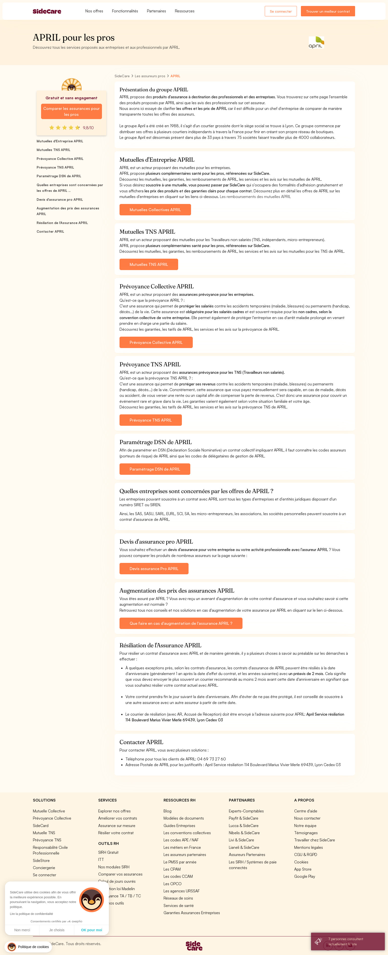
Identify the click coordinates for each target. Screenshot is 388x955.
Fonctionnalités (125, 10)
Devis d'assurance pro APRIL (60, 199)
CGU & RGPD (305, 854)
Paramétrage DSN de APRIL (59, 176)
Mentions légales (308, 847)
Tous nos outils (111, 903)
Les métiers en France (182, 847)
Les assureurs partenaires (185, 854)
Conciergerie (44, 867)
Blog (167, 810)
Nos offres (94, 10)
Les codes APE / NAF (181, 839)
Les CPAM (172, 869)
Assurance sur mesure (116, 825)
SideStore (41, 860)
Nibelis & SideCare (244, 832)
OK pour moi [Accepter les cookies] (48, 930)
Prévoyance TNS (47, 839)
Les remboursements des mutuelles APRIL (255, 196)
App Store (303, 869)
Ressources (184, 10)
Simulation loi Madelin (116, 888)
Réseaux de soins (178, 898)
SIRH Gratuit (108, 852)
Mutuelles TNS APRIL (53, 150)
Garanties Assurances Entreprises (192, 912)
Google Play (304, 876)
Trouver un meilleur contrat (328, 11)
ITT (101, 859)
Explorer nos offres (114, 810)
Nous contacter (307, 818)
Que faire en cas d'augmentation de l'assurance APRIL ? (181, 623)
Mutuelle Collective (49, 810)
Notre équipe (305, 825)
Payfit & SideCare (243, 818)
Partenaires (156, 10)
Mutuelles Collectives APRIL (155, 209)
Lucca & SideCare (244, 825)
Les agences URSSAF (182, 890)
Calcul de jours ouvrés (117, 881)
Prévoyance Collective (52, 818)
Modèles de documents (184, 818)
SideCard (40, 825)
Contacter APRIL (50, 231)
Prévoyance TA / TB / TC (119, 895)
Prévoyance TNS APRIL (55, 167)
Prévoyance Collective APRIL (60, 159)
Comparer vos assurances (120, 874)
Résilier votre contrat (116, 832)
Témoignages (306, 832)
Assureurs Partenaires (247, 854)
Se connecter (281, 11)
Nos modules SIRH (113, 866)
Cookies (301, 861)
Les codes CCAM (178, 876)
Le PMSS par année (180, 861)
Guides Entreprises (179, 825)
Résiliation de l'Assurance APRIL (62, 223)
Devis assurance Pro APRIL (154, 568)
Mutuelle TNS (44, 832)
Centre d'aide (305, 810)
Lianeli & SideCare (244, 847)
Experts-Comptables (246, 810)
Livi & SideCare (241, 839)
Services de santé (179, 905)
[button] (28, 947)
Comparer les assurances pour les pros (71, 111)
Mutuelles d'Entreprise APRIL (60, 141)
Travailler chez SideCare (314, 839)
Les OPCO (173, 883)
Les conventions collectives (187, 832)
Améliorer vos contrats (117, 818)
